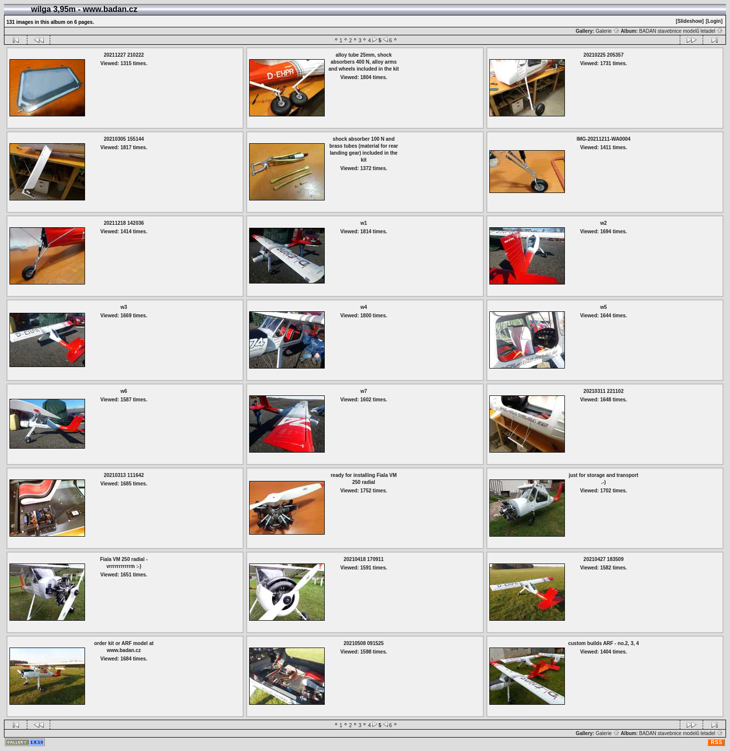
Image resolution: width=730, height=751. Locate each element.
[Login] (714, 21)
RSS (717, 742)
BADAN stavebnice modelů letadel (681, 31)
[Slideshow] (690, 21)
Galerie (608, 31)
